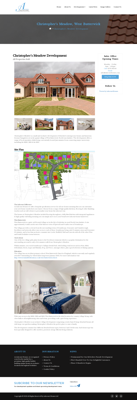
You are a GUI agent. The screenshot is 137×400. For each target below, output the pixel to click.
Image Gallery (105, 7)
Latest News (93, 7)
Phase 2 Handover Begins (80, 363)
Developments (79, 7)
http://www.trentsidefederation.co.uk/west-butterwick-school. (35, 258)
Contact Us (117, 7)
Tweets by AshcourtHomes (108, 91)
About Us (67, 7)
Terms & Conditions (50, 366)
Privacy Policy (48, 357)
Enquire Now (110, 77)
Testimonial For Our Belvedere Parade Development (91, 357)
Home (59, 7)
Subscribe (75, 386)
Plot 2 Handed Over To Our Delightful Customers (90, 360)
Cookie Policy (48, 369)
